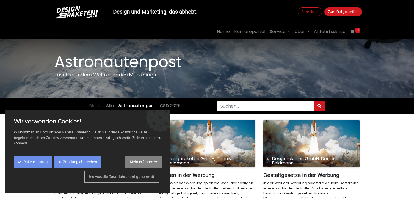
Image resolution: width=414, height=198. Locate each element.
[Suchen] (319, 106)
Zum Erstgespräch (340, 11)
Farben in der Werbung (186, 175)
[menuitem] (220, 31)
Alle (110, 106)
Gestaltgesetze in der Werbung (301, 175)
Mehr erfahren (141, 162)
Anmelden (307, 11)
